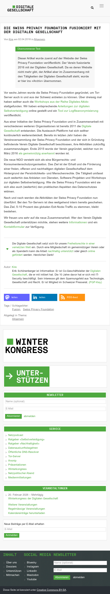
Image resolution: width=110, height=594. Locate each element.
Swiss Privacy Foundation (38, 309)
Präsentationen (17, 465)
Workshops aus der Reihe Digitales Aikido (61, 102)
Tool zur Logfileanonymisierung (78, 111)
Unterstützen (13, 571)
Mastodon (33, 575)
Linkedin (32, 571)
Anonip (12, 461)
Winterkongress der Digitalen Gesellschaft (33, 499)
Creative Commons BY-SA (51, 590)
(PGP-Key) (95, 282)
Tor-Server (14, 456)
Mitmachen (12, 575)
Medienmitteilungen (19, 478)
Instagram (33, 567)
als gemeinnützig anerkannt (37, 153)
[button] (17, 297)
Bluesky (32, 562)
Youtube (32, 579)
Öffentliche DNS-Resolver (23, 452)
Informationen (78, 222)
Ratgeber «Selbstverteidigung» (26, 439)
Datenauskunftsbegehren (23, 448)
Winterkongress (17, 469)
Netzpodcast (15, 435)
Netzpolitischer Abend (21, 473)
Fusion (16, 309)
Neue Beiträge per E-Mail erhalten (24, 524)
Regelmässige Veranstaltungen (26, 509)
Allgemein (39, 39)
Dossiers (11, 567)
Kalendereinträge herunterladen (26, 513)
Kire (11, 39)
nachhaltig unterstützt (60, 251)
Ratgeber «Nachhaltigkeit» (23, 444)
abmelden (29, 416)
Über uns (11, 562)
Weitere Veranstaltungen (22, 505)
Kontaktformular (14, 227)
